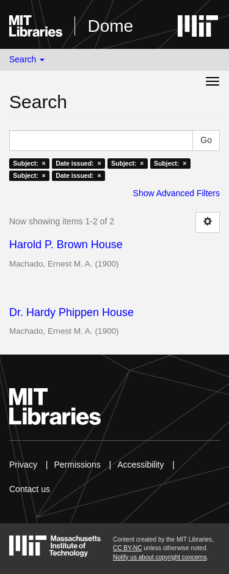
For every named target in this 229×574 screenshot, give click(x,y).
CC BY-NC (127, 548)
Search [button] (27, 59)
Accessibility (140, 464)
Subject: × (29, 163)
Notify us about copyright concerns (159, 557)
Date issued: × (78, 163)
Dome (110, 26)
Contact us (29, 489)
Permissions (77, 464)
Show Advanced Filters (176, 193)
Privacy (23, 464)
